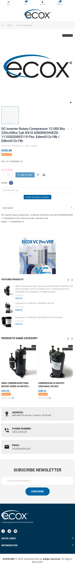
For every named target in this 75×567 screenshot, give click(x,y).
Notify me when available (37, 197)
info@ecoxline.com (21, 448)
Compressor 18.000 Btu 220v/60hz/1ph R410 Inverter (39, 317)
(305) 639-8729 (19, 431)
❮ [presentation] (68, 280)
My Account (42, 2)
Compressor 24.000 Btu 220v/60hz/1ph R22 (34, 303)
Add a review (31, 145)
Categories (8, 2)
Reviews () (17, 146)
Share (11, 183)
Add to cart (25, 175)
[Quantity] (8, 175)
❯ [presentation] (72, 280)
